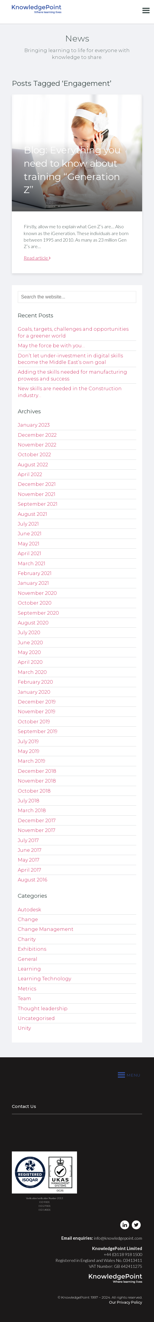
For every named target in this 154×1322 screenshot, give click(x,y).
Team (24, 998)
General (27, 959)
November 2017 (36, 830)
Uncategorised (36, 1018)
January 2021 (33, 583)
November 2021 (36, 494)
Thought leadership (43, 1008)
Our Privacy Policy (125, 1302)
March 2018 (32, 810)
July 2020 (29, 632)
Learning (29, 969)
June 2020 (30, 642)
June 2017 (29, 850)
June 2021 (29, 533)
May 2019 (28, 751)
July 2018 (28, 801)
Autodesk (29, 910)
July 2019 (28, 741)
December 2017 (37, 820)
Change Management (45, 929)
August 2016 (32, 880)
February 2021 (35, 573)
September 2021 (37, 504)
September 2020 (38, 613)
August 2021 (32, 514)
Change (28, 919)
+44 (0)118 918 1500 (123, 1254)
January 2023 (34, 425)
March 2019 (31, 761)
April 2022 (30, 474)
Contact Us (24, 1106)
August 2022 (33, 465)
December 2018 (37, 771)
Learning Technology (44, 979)
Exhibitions (32, 949)
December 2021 (37, 484)
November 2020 (37, 593)
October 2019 (34, 722)
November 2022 (37, 445)
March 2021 (31, 563)
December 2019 (37, 702)
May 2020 (29, 652)
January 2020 (34, 692)
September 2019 (37, 731)
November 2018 (37, 781)
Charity (27, 939)
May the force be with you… (51, 345)
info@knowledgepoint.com (118, 1238)
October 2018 (34, 791)
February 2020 (35, 682)
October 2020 (35, 603)
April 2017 (29, 870)
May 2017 (28, 860)
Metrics (27, 989)
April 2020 (30, 662)
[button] (133, 1075)
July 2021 (28, 524)
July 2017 (28, 840)
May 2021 (28, 544)
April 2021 (29, 553)
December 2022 (37, 435)
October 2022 (34, 454)
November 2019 (36, 711)
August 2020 (33, 623)
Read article (37, 258)
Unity (24, 1028)
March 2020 (32, 672)
